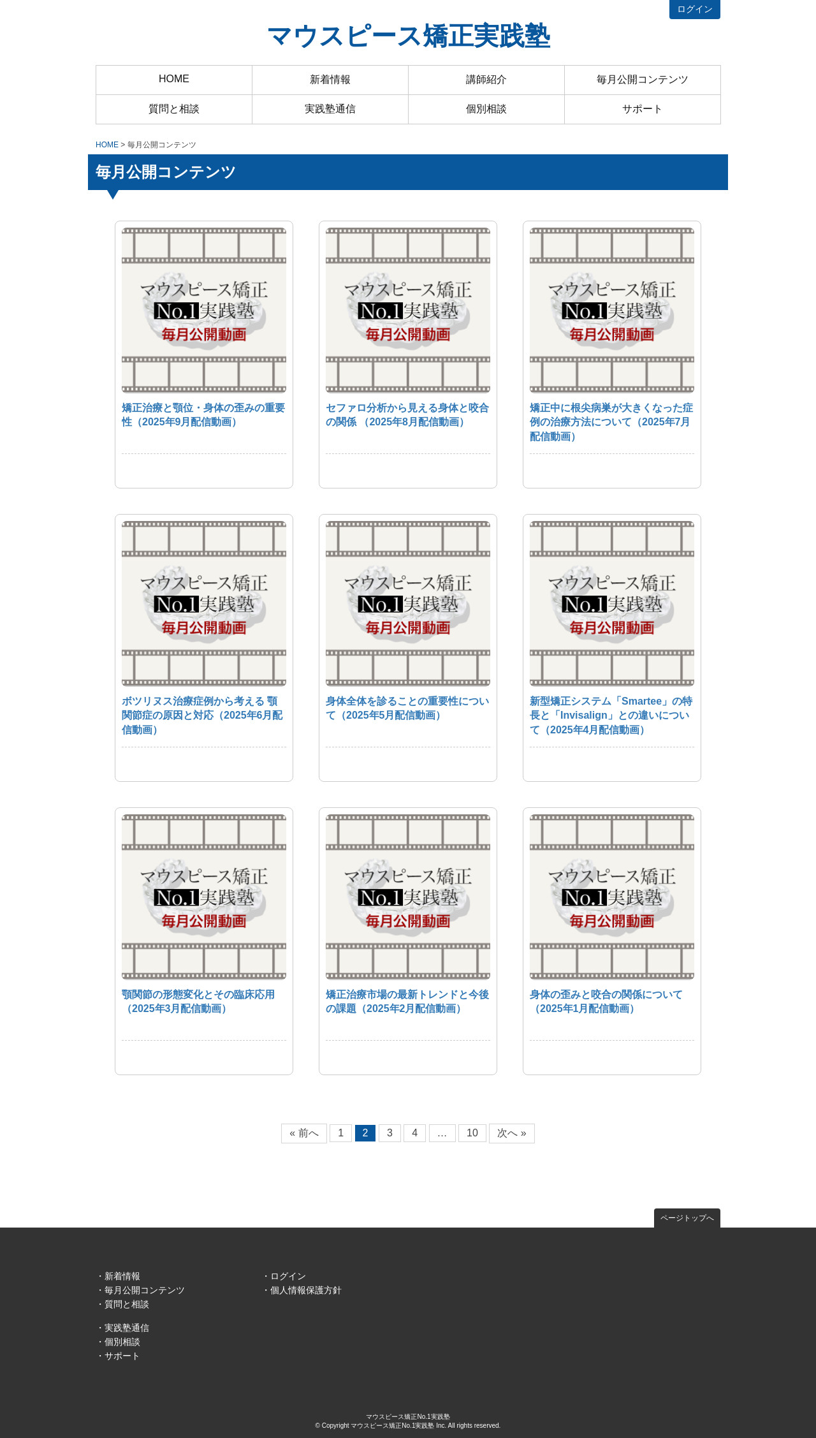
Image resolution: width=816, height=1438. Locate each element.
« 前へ (303, 1132)
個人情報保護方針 (306, 1290)
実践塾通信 (330, 108)
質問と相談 (174, 108)
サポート (642, 108)
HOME (174, 78)
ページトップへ (687, 1218)
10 (472, 1132)
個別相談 (486, 108)
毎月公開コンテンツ (642, 79)
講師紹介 (486, 79)
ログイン (695, 9)
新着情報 (330, 79)
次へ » (511, 1132)
